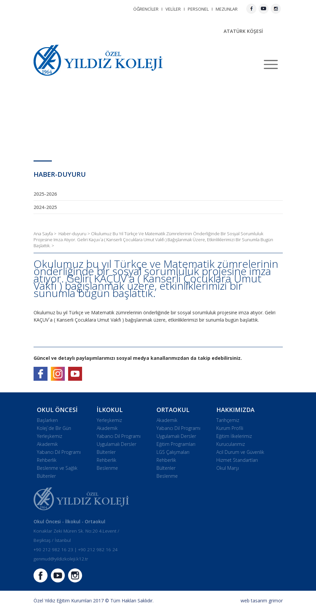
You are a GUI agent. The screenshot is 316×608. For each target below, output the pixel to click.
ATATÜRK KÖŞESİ (243, 31)
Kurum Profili (229, 428)
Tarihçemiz (227, 420)
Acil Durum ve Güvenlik (240, 452)
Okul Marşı (227, 468)
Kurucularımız (230, 444)
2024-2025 (45, 207)
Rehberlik (46, 460)
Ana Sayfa (44, 234)
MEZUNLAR (227, 9)
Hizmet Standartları (237, 460)
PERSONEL (198, 9)
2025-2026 (45, 194)
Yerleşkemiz (49, 436)
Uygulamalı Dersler (116, 444)
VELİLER (173, 9)
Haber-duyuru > (74, 234)
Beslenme (107, 468)
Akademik (47, 444)
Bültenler (46, 476)
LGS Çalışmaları (173, 452)
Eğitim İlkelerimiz (234, 436)
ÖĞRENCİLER (145, 9)
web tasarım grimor (262, 600)
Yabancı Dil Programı (59, 452)
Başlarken (47, 420)
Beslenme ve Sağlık (57, 468)
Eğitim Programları (176, 444)
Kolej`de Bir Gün (54, 428)
